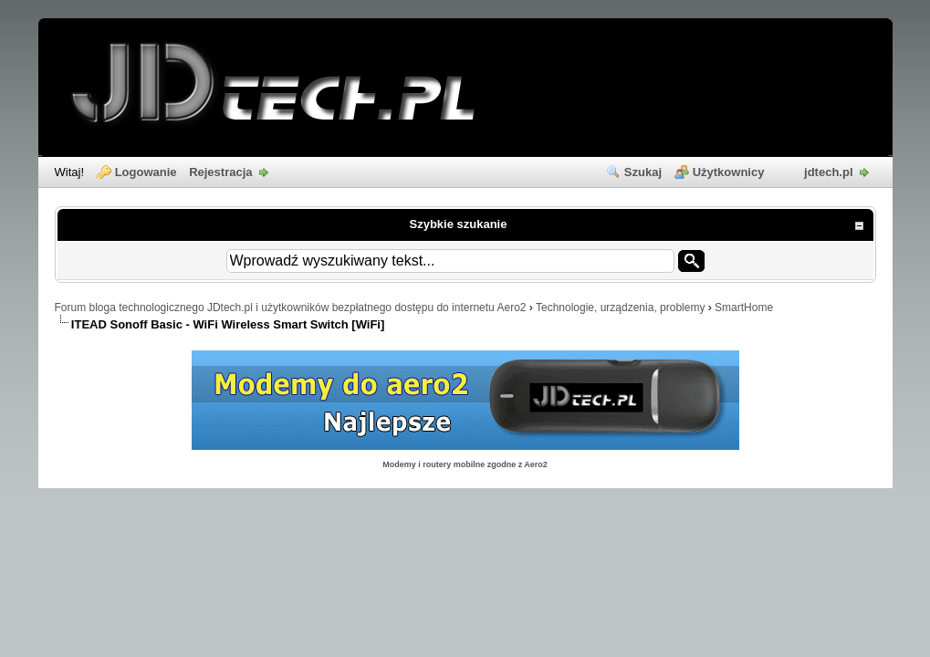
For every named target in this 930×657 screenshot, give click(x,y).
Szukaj (643, 172)
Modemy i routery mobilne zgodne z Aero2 (465, 464)
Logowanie (146, 172)
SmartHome (744, 307)
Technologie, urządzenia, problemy (620, 307)
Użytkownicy (729, 172)
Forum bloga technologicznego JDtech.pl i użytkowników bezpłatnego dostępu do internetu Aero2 (291, 307)
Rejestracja (220, 172)
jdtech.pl (828, 172)
